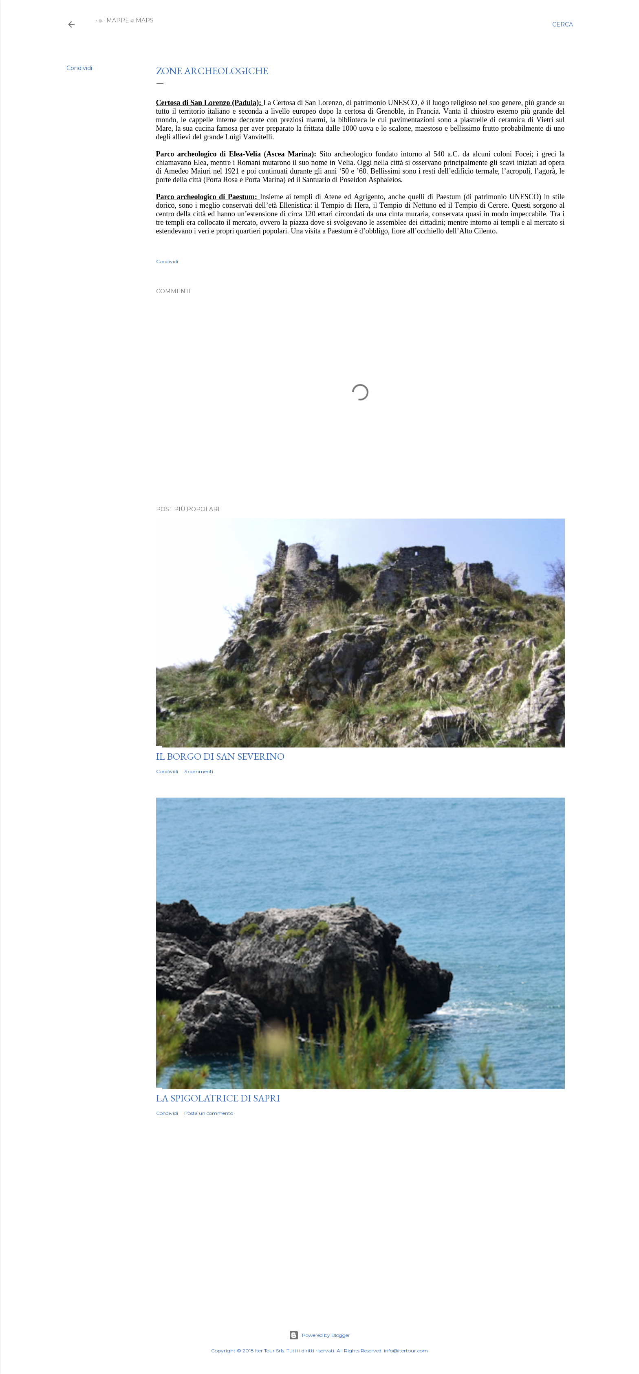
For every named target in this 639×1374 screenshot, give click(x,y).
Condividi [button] (79, 68)
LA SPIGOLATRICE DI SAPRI (218, 1098)
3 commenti (198, 771)
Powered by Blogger (319, 1335)
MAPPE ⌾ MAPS (127, 20)
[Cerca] (562, 24)
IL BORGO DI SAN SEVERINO (220, 756)
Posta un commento (208, 1113)
